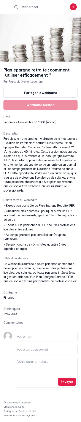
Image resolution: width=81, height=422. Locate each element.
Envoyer (67, 382)
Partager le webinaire (40, 93)
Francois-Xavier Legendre (26, 81)
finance (8, 297)
